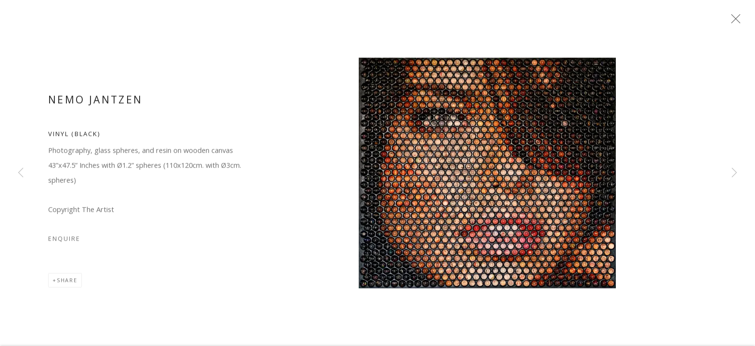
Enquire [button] (64, 243)
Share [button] (67, 284)
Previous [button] (20, 173)
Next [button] (734, 173)
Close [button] (738, 21)
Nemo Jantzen (95, 104)
